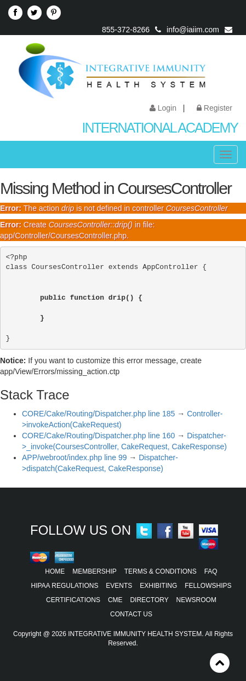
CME (115, 600)
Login (163, 108)
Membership (94, 571)
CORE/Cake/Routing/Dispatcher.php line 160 (98, 435)
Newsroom (196, 600)
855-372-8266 (126, 29)
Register (214, 108)
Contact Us (131, 614)
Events (119, 586)
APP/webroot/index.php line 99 (74, 457)
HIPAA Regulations (65, 586)
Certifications (73, 600)
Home (55, 571)
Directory (149, 600)
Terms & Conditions (160, 571)
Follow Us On (80, 530)
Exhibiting (158, 586)
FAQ (211, 571)
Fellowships (208, 586)
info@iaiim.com (193, 29)
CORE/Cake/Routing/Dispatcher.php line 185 (98, 413)
